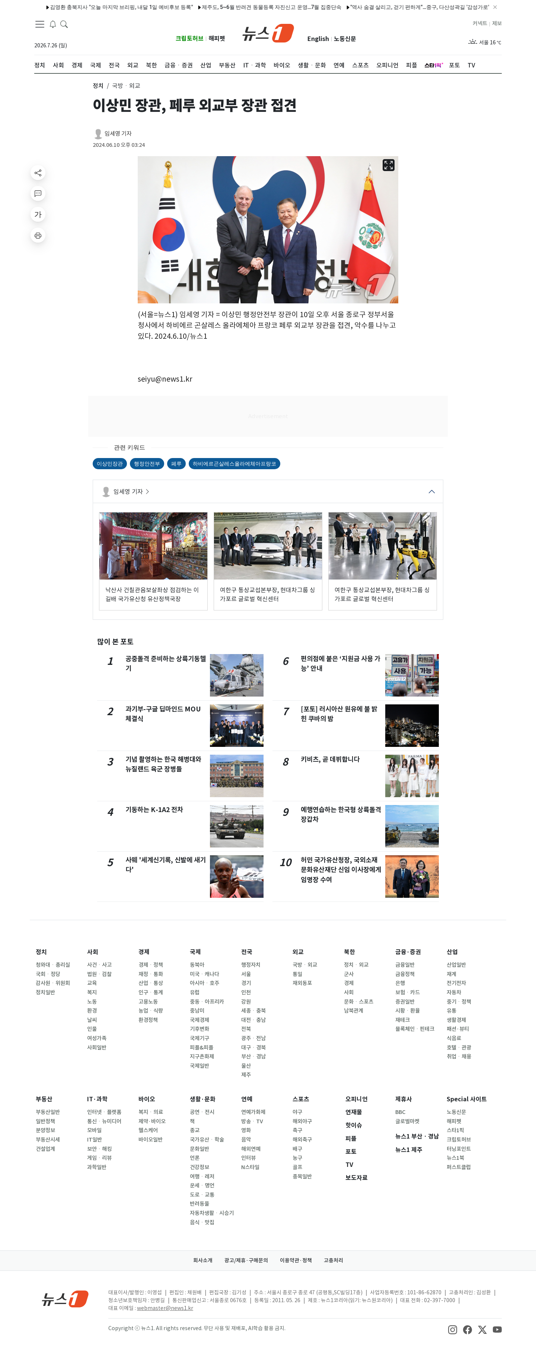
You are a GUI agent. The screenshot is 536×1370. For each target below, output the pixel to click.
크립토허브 (190, 38)
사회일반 (96, 1047)
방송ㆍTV (252, 1121)
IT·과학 (97, 1099)
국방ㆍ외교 (305, 965)
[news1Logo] (65, 1299)
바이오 (146, 1099)
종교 (195, 1130)
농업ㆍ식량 (150, 1010)
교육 (92, 983)
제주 (246, 1074)
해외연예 (251, 1149)
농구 (297, 1158)
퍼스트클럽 (459, 1167)
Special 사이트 (467, 1099)
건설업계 (45, 1149)
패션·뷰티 (458, 1029)
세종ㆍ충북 (253, 1010)
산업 (452, 952)
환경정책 (148, 1020)
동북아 (197, 965)
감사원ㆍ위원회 (53, 983)
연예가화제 (253, 1112)
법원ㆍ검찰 (99, 974)
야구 (297, 1112)
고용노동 (148, 1001)
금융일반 (405, 965)
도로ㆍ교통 (202, 1194)
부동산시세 (48, 1139)
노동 (92, 1001)
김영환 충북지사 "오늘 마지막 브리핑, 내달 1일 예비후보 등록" (99, 7)
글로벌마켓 (407, 1121)
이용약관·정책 (296, 1260)
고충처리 (333, 1260)
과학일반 (96, 1167)
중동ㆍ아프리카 (207, 1001)
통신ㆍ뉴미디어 (104, 1121)
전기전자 (456, 983)
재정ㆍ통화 (150, 974)
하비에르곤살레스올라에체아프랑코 (234, 464)
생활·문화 (203, 1099)
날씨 (92, 1020)
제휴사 (403, 1099)
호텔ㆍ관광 (459, 1047)
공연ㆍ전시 (202, 1112)
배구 (297, 1149)
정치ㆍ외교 (356, 965)
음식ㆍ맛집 (202, 1222)
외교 (298, 952)
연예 (246, 1099)
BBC (400, 1112)
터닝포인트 (459, 1149)
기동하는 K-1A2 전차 (154, 809)
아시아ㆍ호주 (204, 983)
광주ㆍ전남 (253, 1038)
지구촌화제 (202, 1056)
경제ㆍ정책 (150, 965)
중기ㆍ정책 (459, 1001)
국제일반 (199, 1066)
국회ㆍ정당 (48, 974)
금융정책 (405, 974)
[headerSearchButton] (64, 23)
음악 (246, 1139)
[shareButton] (38, 172)
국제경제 (199, 1020)
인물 (92, 1029)
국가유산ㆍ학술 (207, 1139)
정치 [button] (98, 85)
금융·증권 (408, 952)
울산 (246, 1066)
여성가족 (96, 1038)
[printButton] (38, 235)
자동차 (454, 992)
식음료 (454, 1038)
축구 (297, 1130)
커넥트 (480, 23)
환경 (92, 1010)
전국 (246, 952)
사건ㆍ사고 (99, 965)
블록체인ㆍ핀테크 (414, 1029)
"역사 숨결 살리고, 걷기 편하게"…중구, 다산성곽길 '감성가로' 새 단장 (407, 7)
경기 (246, 983)
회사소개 (203, 1260)
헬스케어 (148, 1130)
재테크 (402, 1020)
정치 (41, 952)
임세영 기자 (118, 133)
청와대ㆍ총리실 (53, 965)
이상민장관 (110, 464)
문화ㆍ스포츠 (358, 1001)
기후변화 (199, 1029)
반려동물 (199, 1203)
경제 (144, 952)
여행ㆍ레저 (202, 1176)
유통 (451, 1010)
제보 (497, 23)
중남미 (197, 1010)
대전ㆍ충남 (253, 1020)
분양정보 (45, 1130)
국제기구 (199, 1038)
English (318, 39)
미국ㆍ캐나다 (204, 974)
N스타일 (250, 1167)
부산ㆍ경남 (253, 1056)
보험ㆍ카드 (407, 992)
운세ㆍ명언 (202, 1185)
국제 (195, 952)
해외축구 (302, 1139)
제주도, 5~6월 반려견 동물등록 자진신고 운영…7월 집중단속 (250, 7)
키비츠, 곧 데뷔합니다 (330, 759)
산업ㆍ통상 (150, 983)
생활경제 (456, 1020)
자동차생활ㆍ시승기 (212, 1213)
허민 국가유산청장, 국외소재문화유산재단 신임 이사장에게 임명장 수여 (341, 870)
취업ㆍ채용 (459, 1056)
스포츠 (301, 1099)
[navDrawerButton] (39, 24)
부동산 (44, 1099)
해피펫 (216, 38)
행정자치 (251, 965)
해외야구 (302, 1121)
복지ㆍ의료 (150, 1112)
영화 (246, 1130)
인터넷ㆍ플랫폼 (104, 1112)
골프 (297, 1167)
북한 (349, 952)
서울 (246, 974)
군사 (349, 974)
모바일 (94, 1130)
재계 (451, 974)
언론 (195, 1158)
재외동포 (302, 983)
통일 (297, 974)
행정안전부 (147, 464)
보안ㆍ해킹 (99, 1149)
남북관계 (353, 1010)
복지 (92, 992)
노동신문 (345, 39)
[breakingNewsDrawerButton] (53, 23)
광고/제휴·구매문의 (246, 1260)
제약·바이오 (152, 1121)
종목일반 (302, 1176)
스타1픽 (455, 1130)
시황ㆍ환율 (407, 1010)
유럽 (195, 992)
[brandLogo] (268, 32)
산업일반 (456, 965)
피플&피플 (201, 1047)
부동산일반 (48, 1112)
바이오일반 (150, 1139)
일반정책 (45, 1121)
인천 (246, 992)
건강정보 (199, 1167)
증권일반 (405, 1001)
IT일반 (94, 1139)
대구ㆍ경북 (253, 1047)
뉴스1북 (455, 1158)
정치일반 (45, 992)
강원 (246, 1001)
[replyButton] (38, 193)
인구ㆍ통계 (150, 992)
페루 (176, 464)
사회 (92, 952)
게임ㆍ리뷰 (99, 1158)
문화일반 (199, 1149)
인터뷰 (248, 1158)
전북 (246, 1029)
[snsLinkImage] (452, 1329)
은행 (400, 983)
